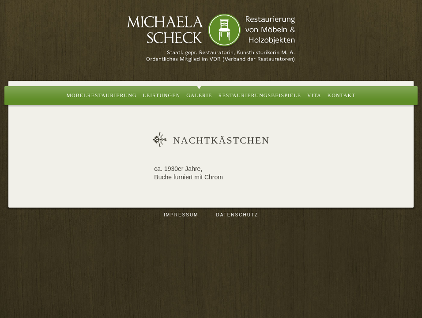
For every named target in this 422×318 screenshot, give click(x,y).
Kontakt (342, 95)
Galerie (199, 95)
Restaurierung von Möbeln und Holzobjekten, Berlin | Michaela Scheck (211, 37)
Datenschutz (237, 214)
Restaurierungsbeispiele (259, 95)
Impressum (181, 214)
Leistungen (161, 95)
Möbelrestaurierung (101, 95)
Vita (314, 95)
